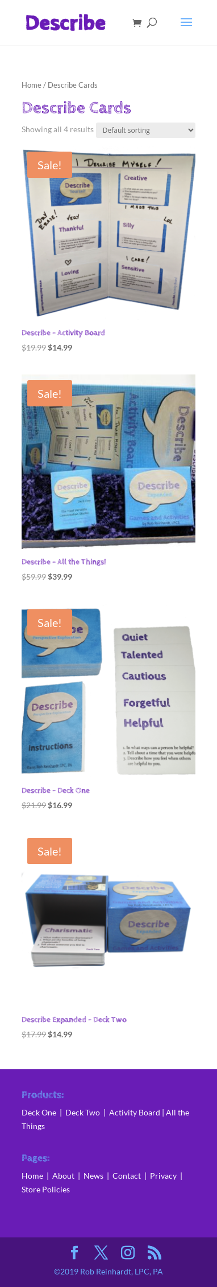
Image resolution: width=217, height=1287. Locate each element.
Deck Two (82, 1112)
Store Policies (46, 1189)
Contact (126, 1175)
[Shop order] (145, 130)
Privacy (163, 1175)
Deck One (39, 1112)
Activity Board (134, 1112)
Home (31, 84)
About (64, 1175)
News (95, 1175)
